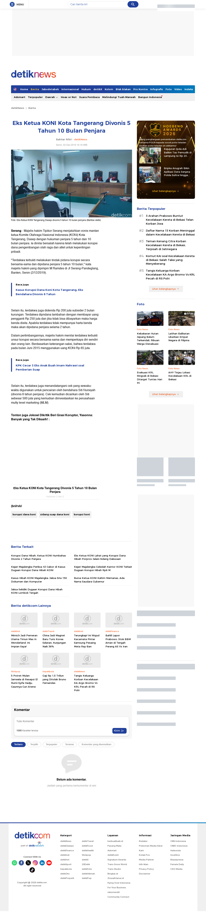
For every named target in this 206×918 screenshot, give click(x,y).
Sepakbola (66, 869)
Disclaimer (144, 873)
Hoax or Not (69, 97)
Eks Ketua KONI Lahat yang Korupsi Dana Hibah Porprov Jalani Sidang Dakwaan (100, 557)
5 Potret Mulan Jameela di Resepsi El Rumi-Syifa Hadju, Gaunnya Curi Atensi (24, 681)
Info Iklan (143, 864)
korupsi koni (82, 514)
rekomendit (113, 892)
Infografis (156, 89)
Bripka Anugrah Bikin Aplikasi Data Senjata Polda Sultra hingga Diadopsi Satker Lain (177, 172)
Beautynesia (176, 859)
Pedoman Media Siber (151, 845)
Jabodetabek (50, 89)
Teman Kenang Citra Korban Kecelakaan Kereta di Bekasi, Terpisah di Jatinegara (166, 245)
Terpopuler (35, 97)
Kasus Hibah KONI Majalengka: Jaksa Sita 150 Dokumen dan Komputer (39, 579)
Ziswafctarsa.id (115, 878)
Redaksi (143, 841)
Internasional (70, 89)
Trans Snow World (117, 864)
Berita (35, 89)
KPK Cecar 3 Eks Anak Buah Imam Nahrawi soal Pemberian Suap (50, 367)
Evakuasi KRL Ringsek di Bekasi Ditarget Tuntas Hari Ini (149, 377)
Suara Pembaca (89, 97)
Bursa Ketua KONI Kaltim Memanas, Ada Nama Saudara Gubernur (99, 579)
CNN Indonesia (178, 841)
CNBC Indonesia (178, 845)
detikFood (87, 845)
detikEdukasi (67, 845)
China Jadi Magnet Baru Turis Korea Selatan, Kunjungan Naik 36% (54, 641)
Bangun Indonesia (150, 97)
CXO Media (176, 869)
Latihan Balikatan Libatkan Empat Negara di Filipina (179, 337)
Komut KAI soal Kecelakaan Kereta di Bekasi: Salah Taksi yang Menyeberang (170, 260)
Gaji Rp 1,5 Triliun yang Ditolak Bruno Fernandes (54, 679)
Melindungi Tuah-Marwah (119, 97)
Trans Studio (114, 869)
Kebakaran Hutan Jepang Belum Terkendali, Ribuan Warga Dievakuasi (148, 338)
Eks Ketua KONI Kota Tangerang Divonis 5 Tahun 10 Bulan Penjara (55, 490)
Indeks (188, 89)
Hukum (86, 89)
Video (178, 89)
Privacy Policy (146, 869)
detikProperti (67, 878)
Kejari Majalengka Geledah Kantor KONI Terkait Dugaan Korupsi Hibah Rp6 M (103, 568)
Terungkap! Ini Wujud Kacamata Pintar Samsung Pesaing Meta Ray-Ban (86, 641)
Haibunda (175, 850)
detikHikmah (88, 873)
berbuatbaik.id (115, 841)
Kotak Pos (144, 855)
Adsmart (19, 97)
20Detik (86, 864)
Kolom (109, 89)
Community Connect (118, 897)
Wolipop (86, 855)
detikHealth (88, 850)
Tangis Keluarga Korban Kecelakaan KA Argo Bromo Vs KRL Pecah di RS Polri (86, 683)
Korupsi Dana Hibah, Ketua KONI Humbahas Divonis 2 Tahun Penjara (38, 557)
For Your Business (116, 887)
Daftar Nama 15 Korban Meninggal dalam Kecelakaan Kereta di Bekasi (170, 232)
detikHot (64, 859)
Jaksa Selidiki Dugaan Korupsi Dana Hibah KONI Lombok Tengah (37, 591)
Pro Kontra (140, 89)
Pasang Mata (114, 845)
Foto (169, 89)
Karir (141, 850)
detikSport (65, 864)
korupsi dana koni (24, 514)
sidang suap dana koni (54, 514)
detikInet (64, 855)
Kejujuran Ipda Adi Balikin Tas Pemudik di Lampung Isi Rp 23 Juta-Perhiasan (178, 152)
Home (24, 89)
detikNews (17, 107)
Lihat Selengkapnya (165, 190)
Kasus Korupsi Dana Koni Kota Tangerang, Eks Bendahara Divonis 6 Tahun (49, 292)
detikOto (65, 873)
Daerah (51, 97)
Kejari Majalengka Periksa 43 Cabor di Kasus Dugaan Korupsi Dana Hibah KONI (38, 568)
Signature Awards (116, 859)
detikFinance (67, 850)
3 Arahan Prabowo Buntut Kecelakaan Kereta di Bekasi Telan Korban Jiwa (169, 219)
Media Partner (146, 859)
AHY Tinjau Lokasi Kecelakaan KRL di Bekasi (179, 376)
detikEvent (113, 855)
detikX (97, 89)
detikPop (87, 878)
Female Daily (177, 864)
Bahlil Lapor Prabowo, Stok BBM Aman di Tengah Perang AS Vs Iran (118, 641)
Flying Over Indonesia (118, 883)
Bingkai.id (112, 873)
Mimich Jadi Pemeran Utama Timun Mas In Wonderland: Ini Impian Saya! (24, 641)
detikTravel (88, 841)
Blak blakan (123, 89)
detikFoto (87, 869)
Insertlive (175, 855)
